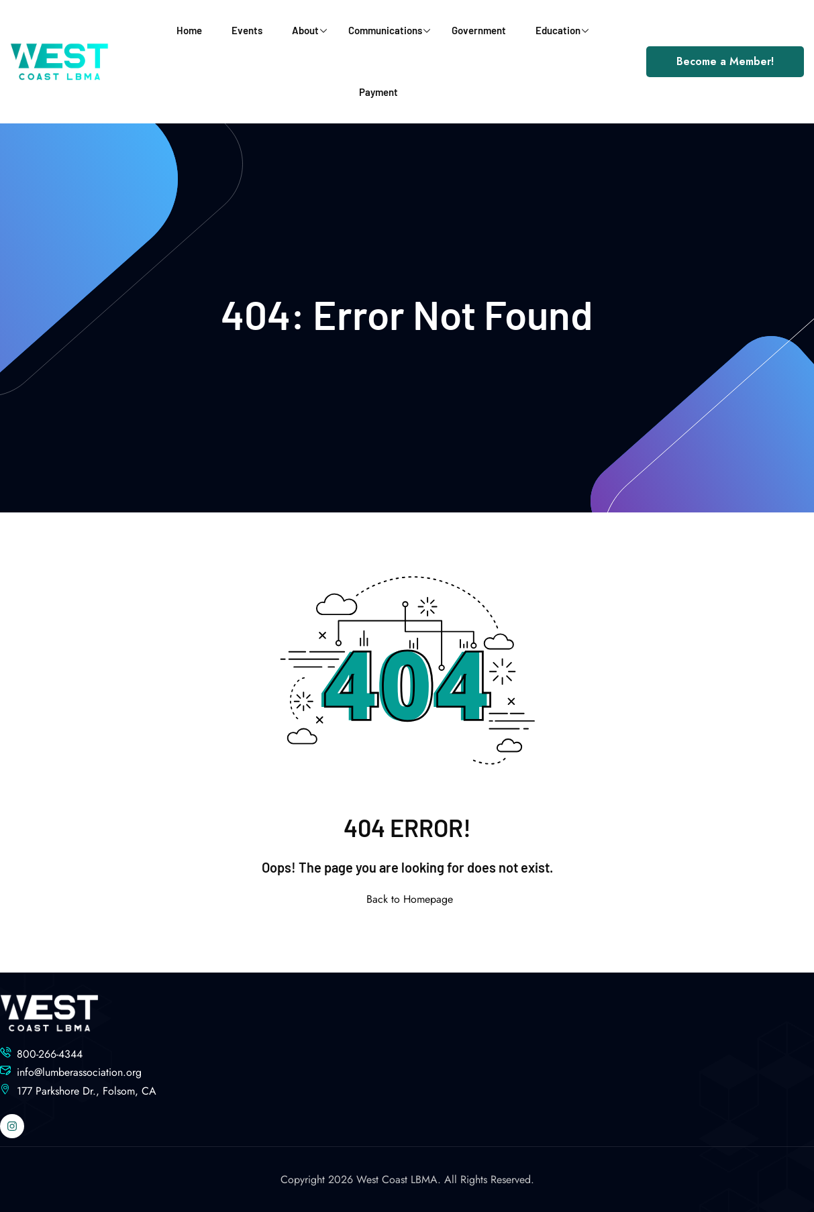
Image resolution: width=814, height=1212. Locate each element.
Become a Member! (725, 61)
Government (479, 30)
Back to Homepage (407, 899)
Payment (378, 92)
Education (562, 30)
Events (247, 30)
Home (189, 30)
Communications (389, 30)
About (309, 30)
